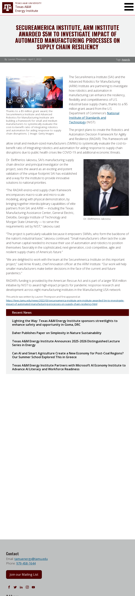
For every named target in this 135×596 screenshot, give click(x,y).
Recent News (22, 312)
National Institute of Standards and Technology (94, 117)
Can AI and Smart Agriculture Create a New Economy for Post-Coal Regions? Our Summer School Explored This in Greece (68, 355)
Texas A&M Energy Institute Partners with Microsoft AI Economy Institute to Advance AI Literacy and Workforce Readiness (69, 367)
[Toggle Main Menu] (128, 7)
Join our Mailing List (24, 574)
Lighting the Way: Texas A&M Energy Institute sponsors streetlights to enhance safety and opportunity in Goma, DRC (65, 323)
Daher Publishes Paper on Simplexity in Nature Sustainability (56, 333)
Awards (126, 59)
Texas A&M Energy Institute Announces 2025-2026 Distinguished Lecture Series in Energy (66, 343)
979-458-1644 (26, 563)
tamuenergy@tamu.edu (31, 559)
